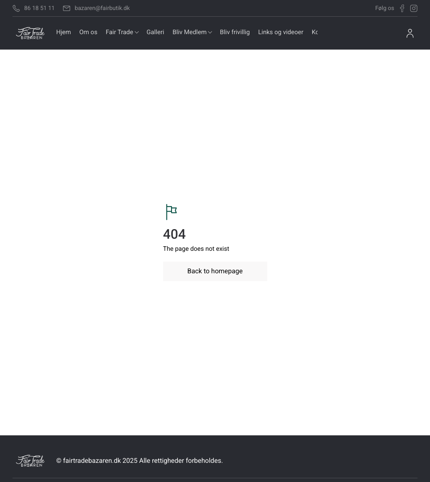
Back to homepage (215, 271)
